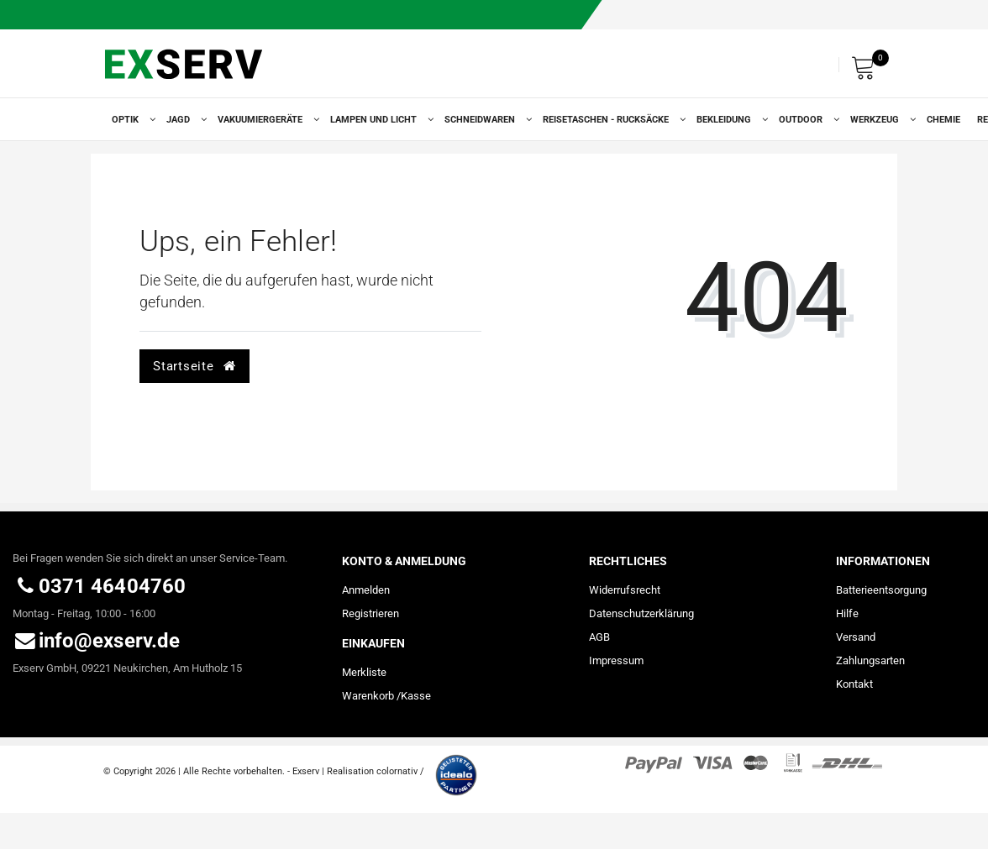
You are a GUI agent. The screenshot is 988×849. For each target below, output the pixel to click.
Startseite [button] (194, 366)
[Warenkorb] (868, 65)
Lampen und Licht (379, 119)
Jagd (183, 119)
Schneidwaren (485, 119)
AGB (599, 637)
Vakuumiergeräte (265, 119)
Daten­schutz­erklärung (641, 613)
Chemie (943, 119)
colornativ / (400, 771)
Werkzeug (880, 119)
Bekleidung (729, 119)
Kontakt (854, 684)
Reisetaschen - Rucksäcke (611, 119)
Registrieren (370, 613)
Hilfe (847, 613)
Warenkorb (368, 695)
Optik (131, 119)
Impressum (616, 660)
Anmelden (366, 590)
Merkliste (364, 672)
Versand (855, 637)
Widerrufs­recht (624, 590)
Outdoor (806, 119)
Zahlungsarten (870, 660)
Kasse (416, 695)
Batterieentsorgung (881, 590)
